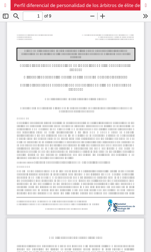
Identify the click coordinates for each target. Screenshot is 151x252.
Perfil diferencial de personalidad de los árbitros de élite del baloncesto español (82, 5)
